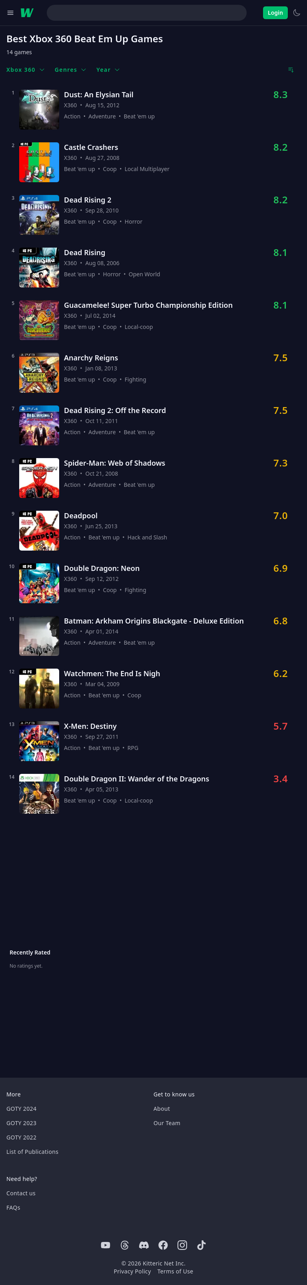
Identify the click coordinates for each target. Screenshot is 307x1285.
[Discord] (144, 1245)
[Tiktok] (201, 1245)
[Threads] (125, 1245)
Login (275, 12)
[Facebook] (163, 1245)
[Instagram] (182, 1245)
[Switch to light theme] (297, 13)
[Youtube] (105, 1245)
